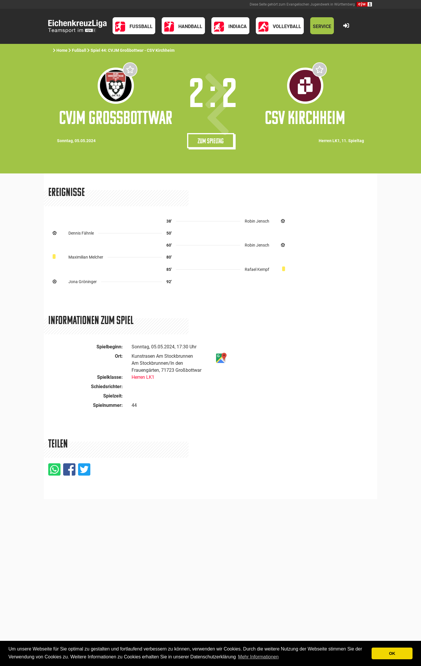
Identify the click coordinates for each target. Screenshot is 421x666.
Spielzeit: (113, 396)
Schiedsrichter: (107, 386)
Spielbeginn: (109, 347)
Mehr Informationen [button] (258, 656)
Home (62, 50)
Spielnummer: (108, 405)
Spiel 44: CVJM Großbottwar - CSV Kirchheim (133, 50)
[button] (134, 25)
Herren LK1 (143, 377)
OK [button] (392, 653)
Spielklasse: (110, 377)
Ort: (119, 356)
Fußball (79, 50)
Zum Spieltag (211, 140)
